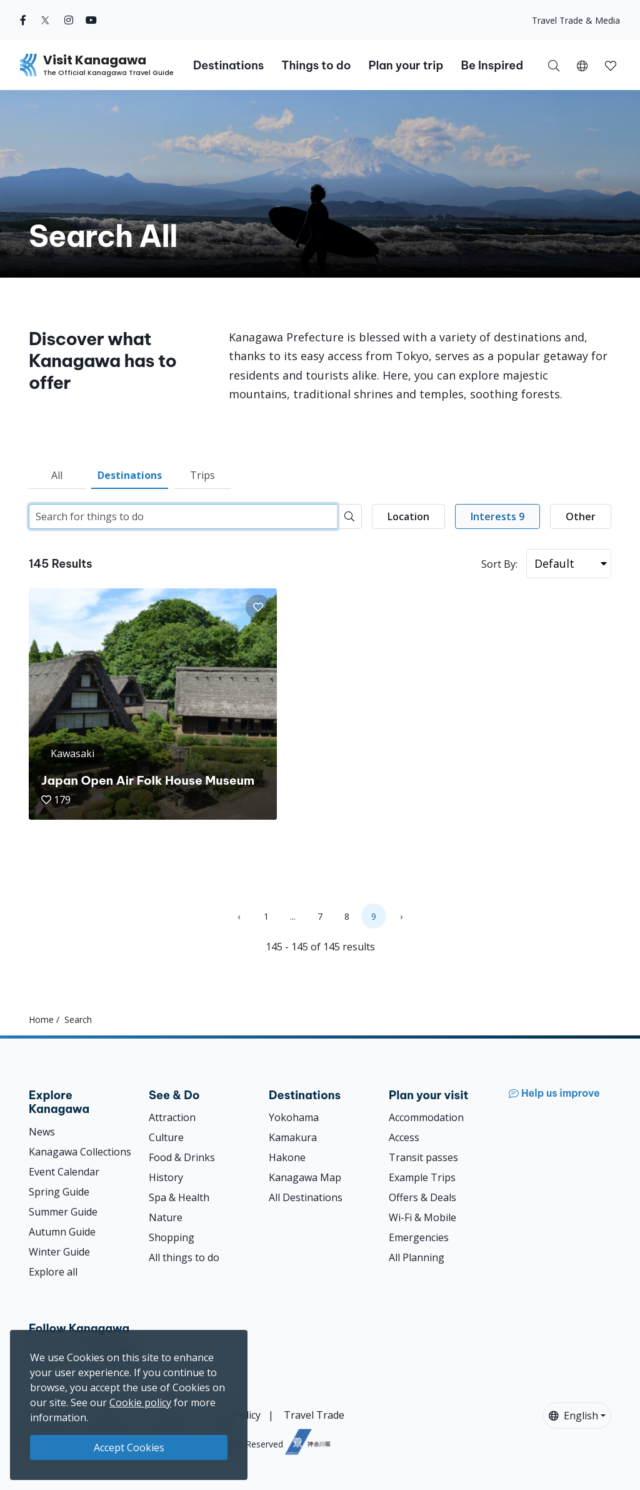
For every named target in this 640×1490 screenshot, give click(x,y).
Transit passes (423, 1157)
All (56, 475)
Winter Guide (59, 1252)
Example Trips (422, 1177)
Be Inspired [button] (492, 65)
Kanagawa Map (305, 1177)
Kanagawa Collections (80, 1152)
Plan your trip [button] (405, 65)
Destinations (130, 475)
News (42, 1132)
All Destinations (305, 1197)
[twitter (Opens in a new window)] (45, 20)
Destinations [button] (228, 65)
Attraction (172, 1117)
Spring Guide (59, 1192)
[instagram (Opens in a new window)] (68, 20)
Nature (165, 1217)
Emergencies (419, 1237)
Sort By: (499, 564)
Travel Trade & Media (576, 20)
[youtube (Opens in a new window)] (91, 20)
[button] (582, 65)
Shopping (171, 1237)
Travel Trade (314, 1415)
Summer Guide (63, 1212)
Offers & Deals (422, 1197)
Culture (166, 1137)
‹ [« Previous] (239, 916)
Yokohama (294, 1117)
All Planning (416, 1257)
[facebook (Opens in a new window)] (23, 20)
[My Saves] (610, 65)
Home (41, 1019)
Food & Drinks (182, 1157)
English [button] (573, 1415)
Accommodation (426, 1117)
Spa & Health (179, 1197)
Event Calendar (64, 1172)
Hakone (287, 1157)
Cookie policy (140, 1402)
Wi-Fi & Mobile (422, 1217)
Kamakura (293, 1137)
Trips (202, 475)
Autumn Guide (62, 1232)
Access (404, 1137)
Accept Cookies (129, 1447)
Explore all (53, 1272)
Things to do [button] (316, 65)
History (166, 1177)
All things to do (184, 1257)
